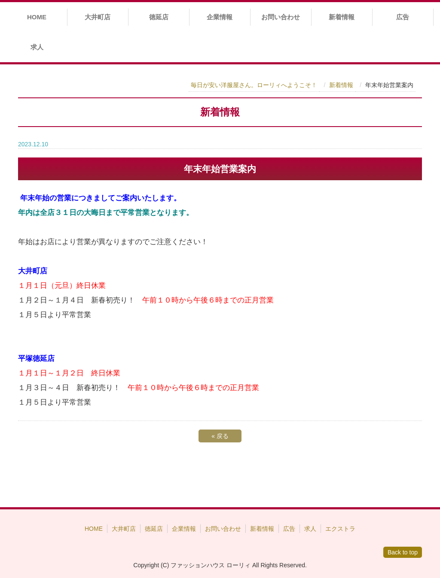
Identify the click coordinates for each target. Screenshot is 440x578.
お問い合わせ (280, 17)
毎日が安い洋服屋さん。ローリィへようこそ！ (254, 85)
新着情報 (341, 17)
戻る (220, 436)
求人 (37, 47)
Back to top (403, 552)
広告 (402, 17)
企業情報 (219, 17)
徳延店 (158, 17)
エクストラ (340, 528)
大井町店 (97, 17)
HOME (36, 17)
